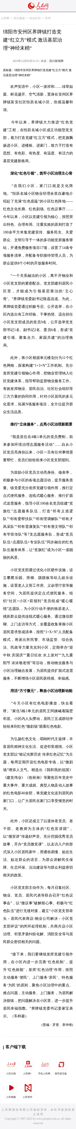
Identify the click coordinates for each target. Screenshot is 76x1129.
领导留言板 (61, 1066)
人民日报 (11, 1066)
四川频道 (19, 18)
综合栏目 (35, 18)
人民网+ (28, 1066)
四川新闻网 (56, 61)
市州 (48, 18)
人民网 (5, 18)
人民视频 (11, 1089)
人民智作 (28, 1089)
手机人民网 (44, 1066)
